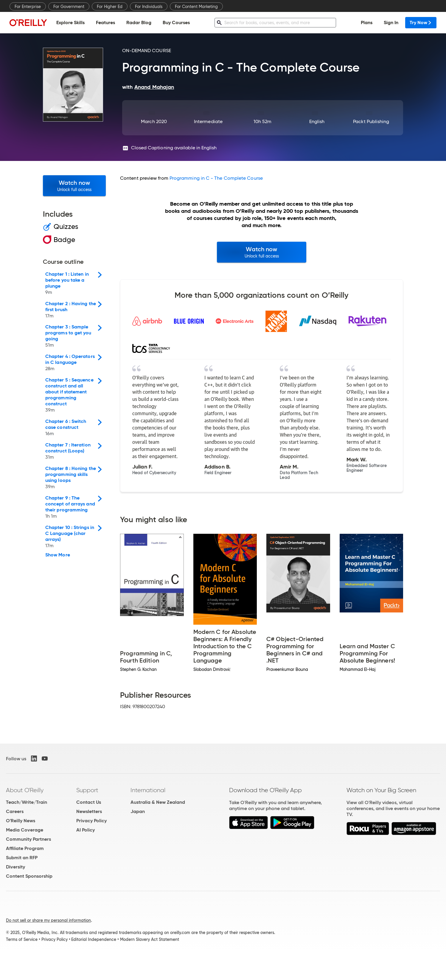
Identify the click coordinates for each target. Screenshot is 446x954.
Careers (15, 811)
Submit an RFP (22, 857)
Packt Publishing (371, 121)
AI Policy (85, 830)
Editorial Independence (93, 939)
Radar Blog (138, 22)
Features (105, 22)
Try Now (421, 22)
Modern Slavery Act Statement (149, 939)
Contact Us (88, 802)
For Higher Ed (109, 6)
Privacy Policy (91, 821)
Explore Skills (70, 22)
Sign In (391, 22)
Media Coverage (24, 830)
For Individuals (148, 6)
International (147, 790)
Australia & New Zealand (157, 802)
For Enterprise (28, 6)
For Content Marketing (196, 6)
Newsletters (89, 811)
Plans (366, 22)
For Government (68, 6)
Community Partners (28, 839)
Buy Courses (176, 22)
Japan (137, 811)
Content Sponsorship (29, 876)
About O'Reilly (24, 790)
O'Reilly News (20, 821)
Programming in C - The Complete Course (216, 178)
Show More (57, 555)
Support (87, 790)
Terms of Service (22, 939)
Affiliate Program (25, 848)
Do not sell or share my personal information (48, 920)
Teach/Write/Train (26, 802)
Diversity (15, 867)
